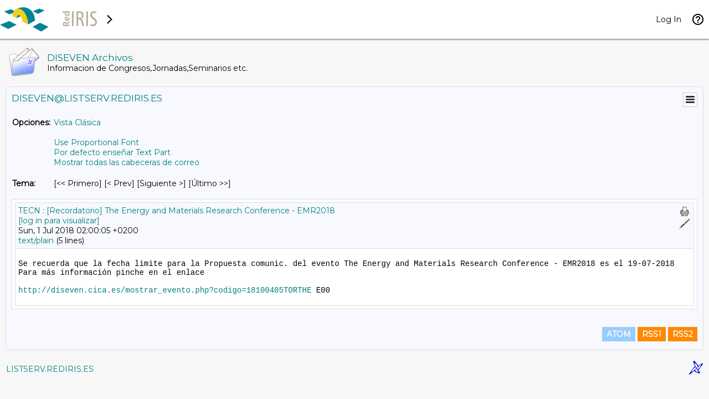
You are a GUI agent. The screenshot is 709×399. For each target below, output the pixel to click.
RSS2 (682, 334)
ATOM (619, 334)
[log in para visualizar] (59, 221)
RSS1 (651, 334)
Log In (668, 19)
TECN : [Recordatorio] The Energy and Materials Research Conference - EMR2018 (176, 211)
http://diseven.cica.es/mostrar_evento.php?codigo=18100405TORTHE (164, 290)
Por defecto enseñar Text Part (112, 152)
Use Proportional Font (96, 142)
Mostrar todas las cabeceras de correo (126, 162)
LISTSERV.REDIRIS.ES (50, 369)
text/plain (36, 240)
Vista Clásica (77, 122)
